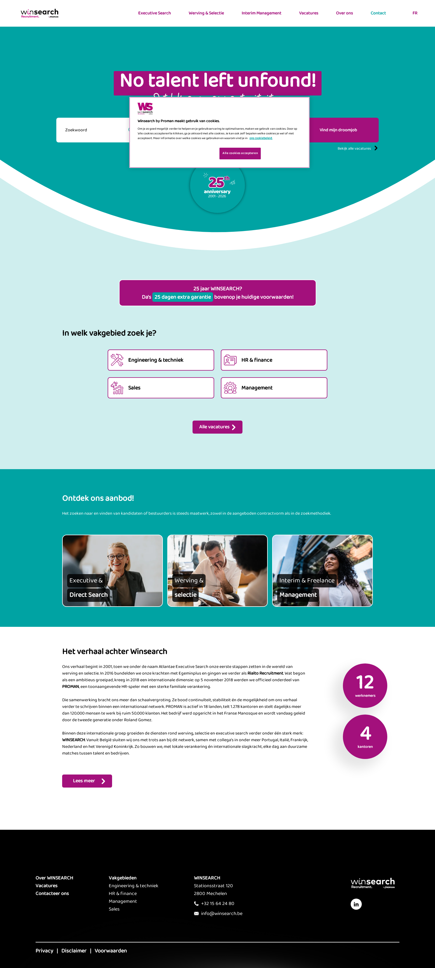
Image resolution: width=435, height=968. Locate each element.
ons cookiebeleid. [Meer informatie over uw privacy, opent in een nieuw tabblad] (260, 138)
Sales (114, 909)
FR (415, 13)
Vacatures (308, 13)
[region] (219, 132)
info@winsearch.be (221, 913)
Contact (378, 13)
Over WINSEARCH (54, 878)
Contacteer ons (52, 893)
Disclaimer (74, 951)
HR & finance (123, 893)
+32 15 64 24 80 (217, 903)
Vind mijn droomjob (338, 130)
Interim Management (261, 13)
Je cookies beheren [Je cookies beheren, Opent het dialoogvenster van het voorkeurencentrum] (198, 152)
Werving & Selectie (206, 13)
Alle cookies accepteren (240, 153)
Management (123, 901)
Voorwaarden (111, 951)
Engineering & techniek (133, 886)
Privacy (44, 951)
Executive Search (154, 13)
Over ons (344, 13)
